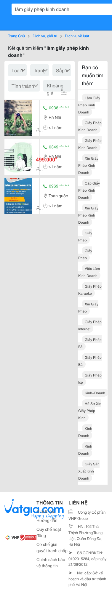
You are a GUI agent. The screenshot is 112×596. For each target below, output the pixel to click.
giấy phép (85, 236)
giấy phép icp (90, 378)
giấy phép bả (90, 343)
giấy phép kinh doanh (90, 126)
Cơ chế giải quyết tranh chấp (52, 547)
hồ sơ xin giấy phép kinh (89, 410)
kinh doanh (85, 432)
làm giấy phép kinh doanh (89, 104)
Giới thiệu (45, 511)
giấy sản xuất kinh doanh (89, 470)
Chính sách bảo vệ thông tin (50, 562)
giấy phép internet (90, 325)
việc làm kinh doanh (89, 272)
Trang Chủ (16, 35)
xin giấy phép (88, 307)
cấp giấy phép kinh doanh (89, 190)
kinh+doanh (95, 392)
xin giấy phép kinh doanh (88, 165)
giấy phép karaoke (90, 289)
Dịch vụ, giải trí (45, 35)
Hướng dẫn (46, 520)
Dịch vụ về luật (77, 35)
